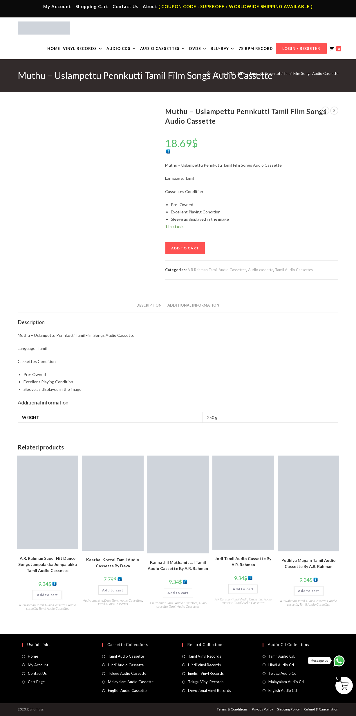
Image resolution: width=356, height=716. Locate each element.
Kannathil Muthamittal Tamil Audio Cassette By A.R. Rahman (178, 565)
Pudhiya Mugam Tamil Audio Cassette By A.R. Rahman (308, 563)
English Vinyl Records (206, 673)
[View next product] (334, 111)
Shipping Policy (288, 709)
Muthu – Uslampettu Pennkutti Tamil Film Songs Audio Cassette (284, 73)
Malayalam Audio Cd (286, 681)
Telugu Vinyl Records (205, 681)
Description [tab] (149, 305)
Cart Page (36, 681)
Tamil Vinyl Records (204, 656)
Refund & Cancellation (321, 709)
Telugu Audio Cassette (127, 673)
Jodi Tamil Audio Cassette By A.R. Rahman (243, 561)
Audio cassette (260, 269)
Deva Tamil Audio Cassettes (123, 600)
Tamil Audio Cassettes (294, 269)
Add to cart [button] (47, 595)
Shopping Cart (91, 6)
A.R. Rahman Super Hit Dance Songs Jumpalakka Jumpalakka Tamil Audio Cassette (47, 564)
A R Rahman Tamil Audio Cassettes (216, 269)
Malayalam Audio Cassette (130, 681)
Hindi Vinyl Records (204, 665)
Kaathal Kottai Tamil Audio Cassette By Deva (112, 562)
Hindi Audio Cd (281, 665)
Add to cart (185, 248)
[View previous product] (325, 111)
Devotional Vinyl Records (209, 690)
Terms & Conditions (232, 709)
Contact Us (125, 6)
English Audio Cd (282, 690)
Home (33, 656)
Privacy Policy (262, 709)
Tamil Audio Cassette (126, 656)
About (150, 6)
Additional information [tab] (193, 305)
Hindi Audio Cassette (126, 665)
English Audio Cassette (127, 690)
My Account (57, 6)
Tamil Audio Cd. (281, 656)
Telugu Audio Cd (282, 673)
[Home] (209, 73)
